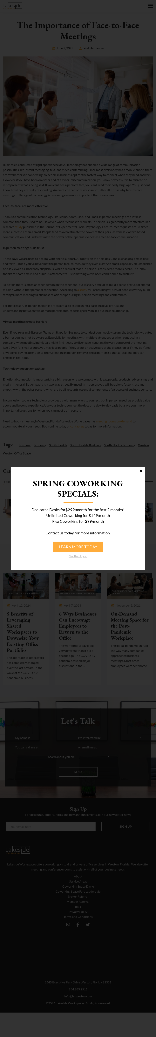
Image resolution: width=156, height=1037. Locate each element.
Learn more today (78, 546)
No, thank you (78, 556)
